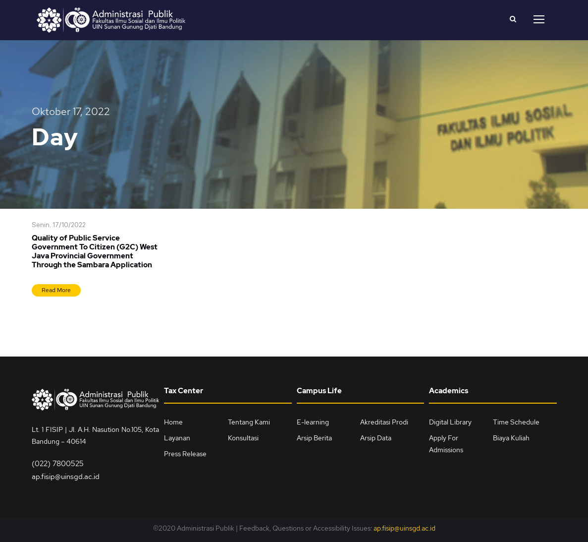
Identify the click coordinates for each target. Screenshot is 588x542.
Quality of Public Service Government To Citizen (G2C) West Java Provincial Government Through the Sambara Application (95, 251)
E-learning (313, 422)
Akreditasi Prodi (384, 422)
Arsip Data (375, 437)
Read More (56, 290)
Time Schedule (516, 422)
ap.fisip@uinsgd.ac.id (66, 477)
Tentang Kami (249, 422)
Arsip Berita (314, 437)
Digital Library (450, 422)
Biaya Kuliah (511, 437)
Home (173, 422)
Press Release (185, 453)
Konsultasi (243, 437)
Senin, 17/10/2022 (59, 225)
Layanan (177, 437)
